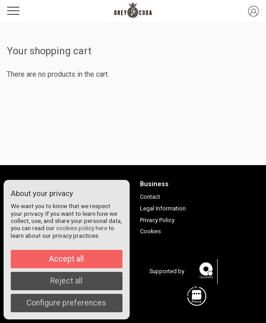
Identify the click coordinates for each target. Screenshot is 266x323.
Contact (150, 196)
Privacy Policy (157, 220)
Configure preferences (66, 302)
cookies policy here (81, 227)
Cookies (150, 231)
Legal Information (163, 208)
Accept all (66, 258)
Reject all (66, 280)
